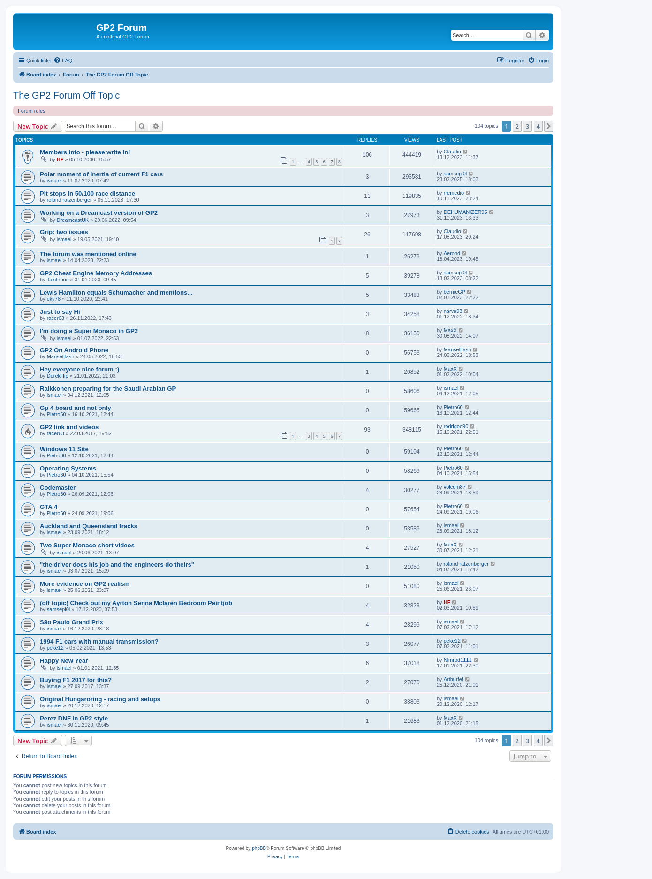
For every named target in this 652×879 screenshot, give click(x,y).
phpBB (259, 848)
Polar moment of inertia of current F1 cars (101, 174)
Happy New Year (64, 660)
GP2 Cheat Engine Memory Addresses (96, 273)
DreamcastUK (73, 220)
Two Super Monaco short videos (87, 545)
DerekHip (57, 376)
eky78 (54, 299)
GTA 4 (48, 506)
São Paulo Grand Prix (71, 622)
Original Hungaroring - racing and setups (100, 699)
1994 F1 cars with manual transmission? (99, 641)
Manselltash (61, 356)
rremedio (454, 193)
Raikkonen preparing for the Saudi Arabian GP (108, 388)
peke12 (55, 648)
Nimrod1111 (458, 660)
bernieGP (454, 292)
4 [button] (538, 126)
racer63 (55, 318)
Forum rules (31, 111)
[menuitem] (62, 60)
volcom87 (455, 487)
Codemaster (58, 487)
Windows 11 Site (64, 449)
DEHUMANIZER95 (465, 212)
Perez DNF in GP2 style (74, 718)
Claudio (452, 151)
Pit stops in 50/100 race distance (87, 193)
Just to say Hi (60, 311)
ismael (54, 180)
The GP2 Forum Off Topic (66, 95)
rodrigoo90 (456, 426)
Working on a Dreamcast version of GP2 (99, 212)
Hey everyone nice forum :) (79, 369)
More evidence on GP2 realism (84, 583)
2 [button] (517, 126)
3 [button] (527, 126)
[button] (548, 126)
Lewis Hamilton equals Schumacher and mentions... (116, 292)
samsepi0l (455, 173)
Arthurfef (453, 679)
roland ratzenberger (69, 200)
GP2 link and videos (69, 427)
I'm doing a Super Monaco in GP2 (89, 330)
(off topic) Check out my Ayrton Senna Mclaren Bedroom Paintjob (136, 602)
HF (60, 159)
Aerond (452, 253)
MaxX (450, 330)
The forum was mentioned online (88, 254)
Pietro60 (56, 414)
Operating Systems (68, 468)
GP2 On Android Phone (74, 350)
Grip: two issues (64, 231)
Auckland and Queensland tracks (88, 526)
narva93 (453, 311)
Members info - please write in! (85, 152)
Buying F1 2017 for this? (76, 679)
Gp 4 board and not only (75, 407)
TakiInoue (58, 279)
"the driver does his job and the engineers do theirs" (117, 564)
